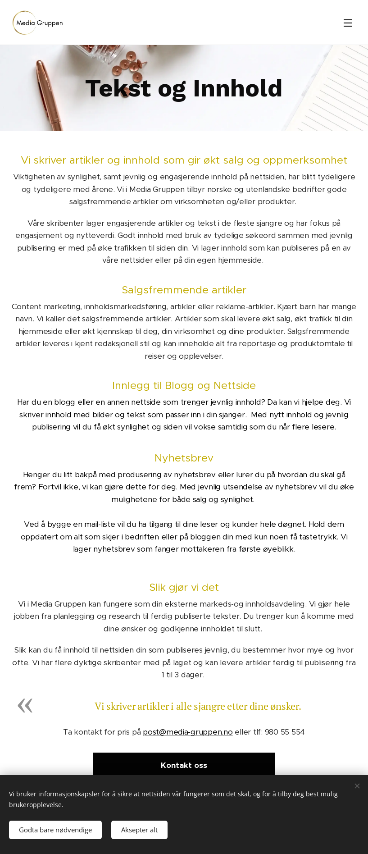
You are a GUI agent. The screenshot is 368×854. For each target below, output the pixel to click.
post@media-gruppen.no (188, 732)
